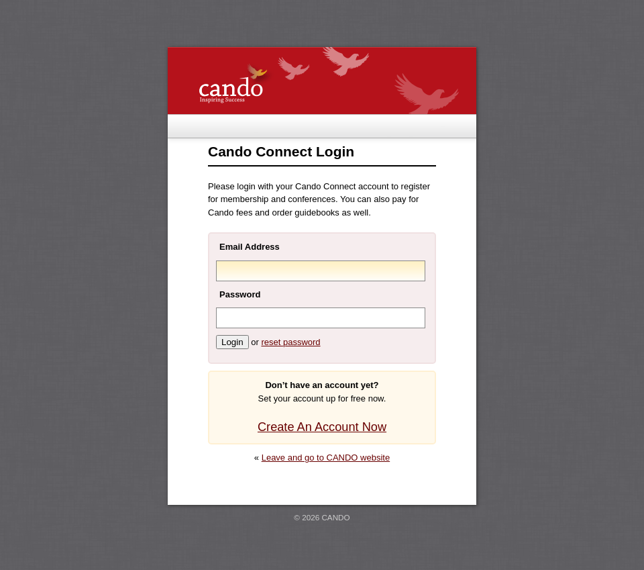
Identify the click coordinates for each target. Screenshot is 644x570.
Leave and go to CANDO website (326, 458)
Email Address (249, 247)
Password (239, 294)
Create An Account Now (322, 427)
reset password (290, 342)
